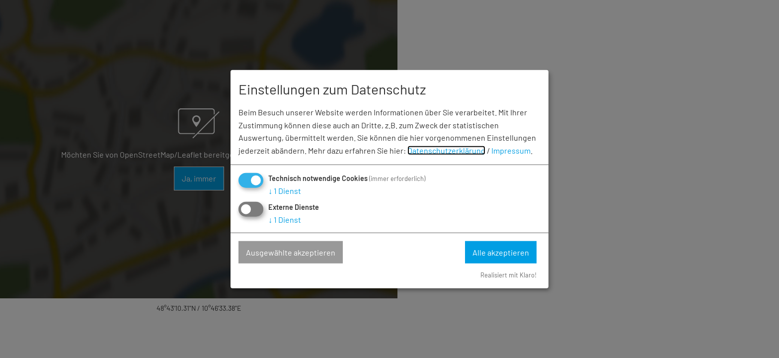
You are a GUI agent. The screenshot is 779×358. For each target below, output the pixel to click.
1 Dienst (284, 190)
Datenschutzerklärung (446, 150)
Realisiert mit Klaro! (508, 275)
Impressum (511, 150)
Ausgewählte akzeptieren (290, 252)
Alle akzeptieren (500, 252)
